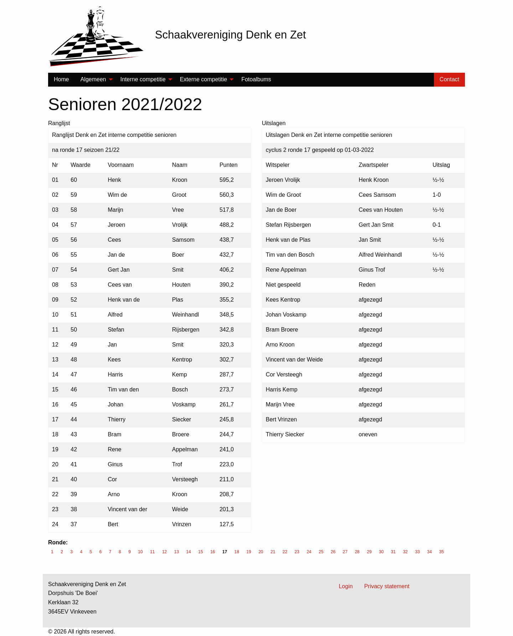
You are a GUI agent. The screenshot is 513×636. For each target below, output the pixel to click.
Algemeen (93, 79)
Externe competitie (203, 79)
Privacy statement (386, 586)
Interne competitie (143, 79)
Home (61, 79)
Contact (449, 79)
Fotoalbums (256, 79)
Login (346, 586)
